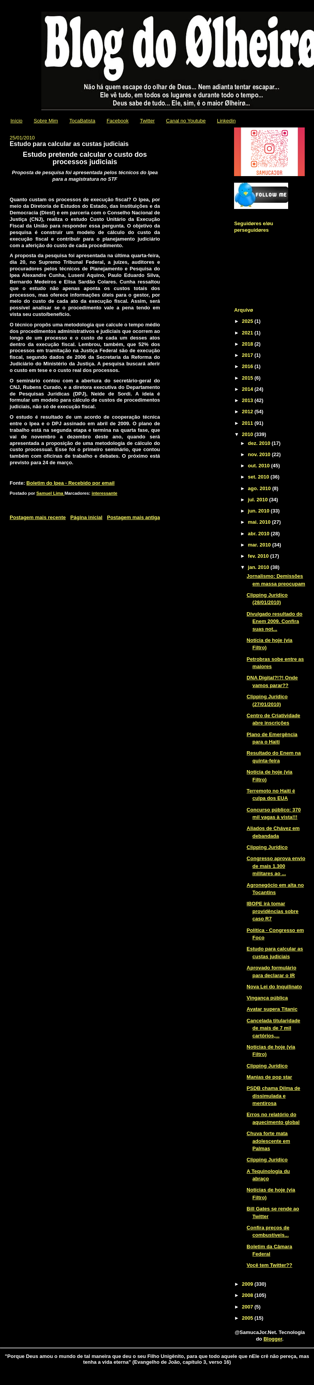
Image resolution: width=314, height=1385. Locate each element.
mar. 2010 (260, 545)
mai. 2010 (260, 522)
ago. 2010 (260, 488)
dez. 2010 (260, 443)
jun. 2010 (259, 511)
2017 (248, 355)
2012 (248, 411)
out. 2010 (259, 465)
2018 (248, 344)
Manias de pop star (269, 1077)
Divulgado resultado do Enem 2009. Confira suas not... (274, 621)
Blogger (272, 1339)
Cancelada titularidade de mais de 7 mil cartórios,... (273, 1028)
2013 (248, 400)
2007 (248, 1307)
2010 (248, 434)
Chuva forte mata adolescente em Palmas (268, 1140)
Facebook (118, 121)
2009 (248, 1284)
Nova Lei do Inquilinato (274, 987)
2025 (248, 321)
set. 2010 (259, 477)
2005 (248, 1318)
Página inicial (86, 517)
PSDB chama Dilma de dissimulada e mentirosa (273, 1095)
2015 (248, 378)
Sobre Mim (46, 121)
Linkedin (226, 121)
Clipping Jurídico (267, 847)
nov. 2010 (260, 454)
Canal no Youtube (186, 121)
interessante (104, 493)
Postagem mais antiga (133, 517)
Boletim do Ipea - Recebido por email (70, 483)
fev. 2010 (259, 556)
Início (16, 121)
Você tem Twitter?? (269, 1265)
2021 (248, 333)
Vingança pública (267, 998)
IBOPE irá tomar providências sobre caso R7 (273, 911)
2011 (248, 423)
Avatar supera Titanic (272, 1009)
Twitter (147, 121)
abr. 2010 (259, 533)
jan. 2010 (259, 567)
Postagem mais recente (38, 517)
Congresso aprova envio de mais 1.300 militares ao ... (276, 865)
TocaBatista (82, 121)
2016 (248, 366)
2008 (248, 1295)
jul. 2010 (258, 499)
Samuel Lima (50, 493)
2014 (248, 389)
